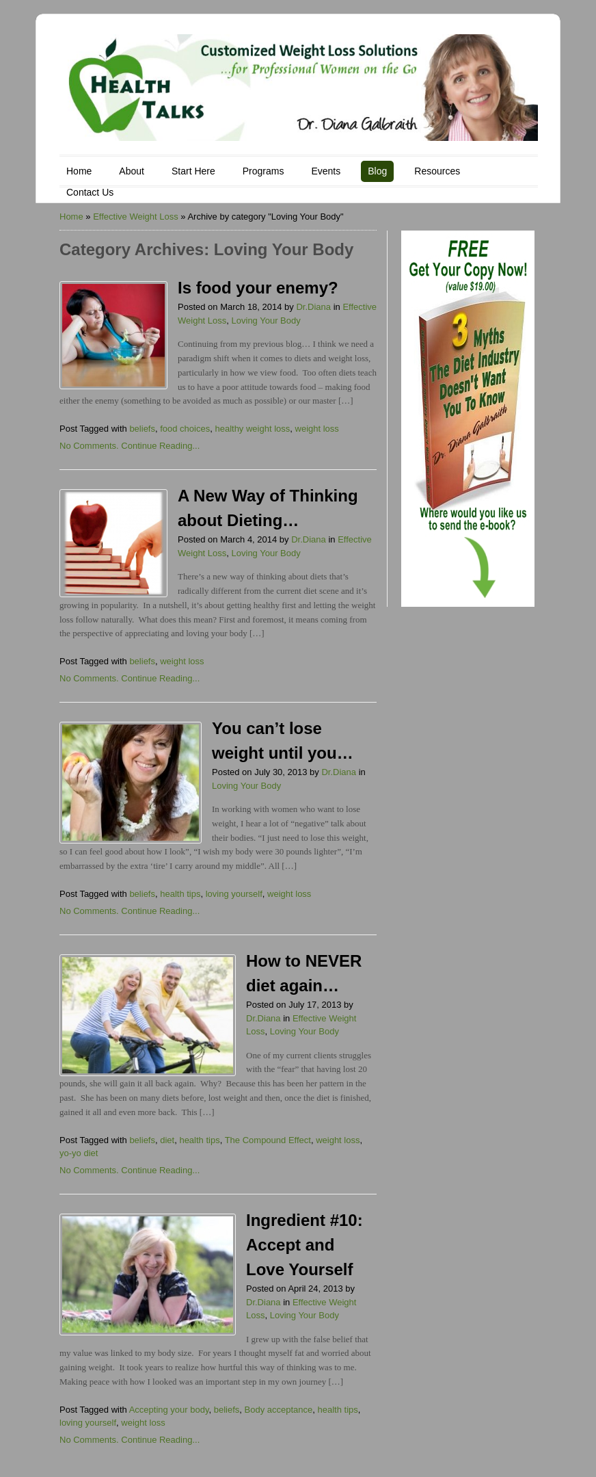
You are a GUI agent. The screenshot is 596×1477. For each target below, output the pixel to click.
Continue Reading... (160, 446)
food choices (185, 428)
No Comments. (89, 446)
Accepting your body (169, 1409)
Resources (437, 171)
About (131, 171)
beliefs (142, 428)
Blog (377, 171)
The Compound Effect (268, 1140)
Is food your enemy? (258, 287)
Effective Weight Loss (135, 216)
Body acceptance (279, 1409)
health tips (180, 894)
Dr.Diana (313, 307)
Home (79, 171)
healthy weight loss (252, 428)
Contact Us (89, 192)
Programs (263, 171)
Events (325, 171)
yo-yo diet (78, 1153)
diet (167, 1140)
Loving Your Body (266, 320)
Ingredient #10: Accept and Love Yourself (304, 1245)
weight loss (317, 428)
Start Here (193, 171)
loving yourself (234, 894)
